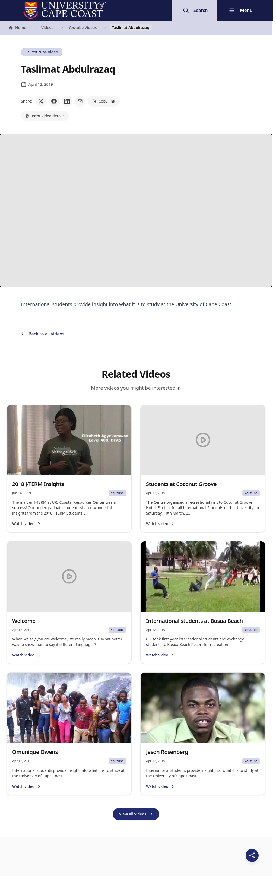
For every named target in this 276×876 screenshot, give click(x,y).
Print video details (45, 115)
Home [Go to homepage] (17, 28)
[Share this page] (252, 855)
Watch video (26, 523)
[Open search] (195, 10)
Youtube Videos (83, 27)
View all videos (136, 814)
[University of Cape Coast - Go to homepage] (64, 10)
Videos (47, 27)
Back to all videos (42, 334)
